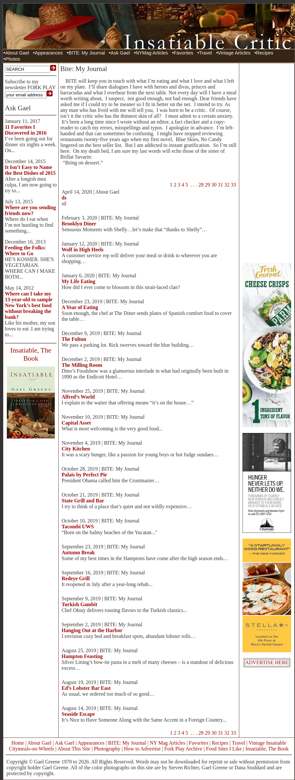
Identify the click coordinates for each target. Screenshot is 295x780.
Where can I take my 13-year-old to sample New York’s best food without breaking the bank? (29, 305)
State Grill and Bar (83, 500)
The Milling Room (82, 365)
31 (220, 184)
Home (17, 743)
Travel (205, 52)
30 (214, 184)
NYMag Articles (152, 52)
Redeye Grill (76, 578)
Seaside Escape (78, 714)
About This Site (73, 748)
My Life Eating (78, 281)
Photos (12, 59)
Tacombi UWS (78, 526)
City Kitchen (76, 448)
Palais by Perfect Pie (84, 474)
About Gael (17, 52)
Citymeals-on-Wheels (31, 748)
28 (201, 184)
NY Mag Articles (167, 743)
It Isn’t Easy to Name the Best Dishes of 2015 (30, 170)
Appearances (49, 52)
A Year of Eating (80, 307)
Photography (107, 748)
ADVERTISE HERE (267, 662)
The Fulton (74, 339)
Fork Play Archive (183, 748)
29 (207, 184)
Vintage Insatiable (267, 743)
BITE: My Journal (86, 52)
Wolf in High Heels (82, 249)
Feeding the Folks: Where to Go (25, 250)
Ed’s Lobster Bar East (86, 688)
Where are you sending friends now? (30, 210)
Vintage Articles (234, 52)
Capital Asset (76, 423)
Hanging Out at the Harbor (92, 630)
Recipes (264, 52)
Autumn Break (78, 552)
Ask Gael (120, 52)
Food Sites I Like (224, 748)
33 (233, 184)
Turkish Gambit (79, 604)
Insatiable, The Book (267, 748)
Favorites (183, 52)
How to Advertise (142, 748)
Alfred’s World (78, 397)
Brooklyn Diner (79, 223)
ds (64, 197)
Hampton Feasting (82, 656)
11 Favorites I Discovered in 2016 (26, 130)
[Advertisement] (266, 162)
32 (227, 184)
